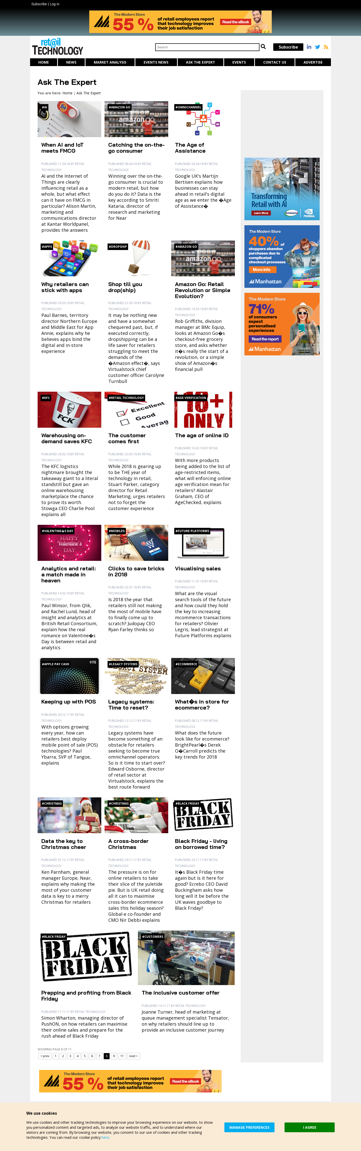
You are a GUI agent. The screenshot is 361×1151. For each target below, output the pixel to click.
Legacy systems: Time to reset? (131, 704)
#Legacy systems (123, 664)
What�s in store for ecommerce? (202, 704)
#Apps (47, 247)
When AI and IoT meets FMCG (62, 147)
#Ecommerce (186, 664)
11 (122, 1056)
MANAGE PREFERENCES (249, 1127)
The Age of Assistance (190, 147)
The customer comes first (127, 438)
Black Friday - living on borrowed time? (201, 843)
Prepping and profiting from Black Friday (86, 995)
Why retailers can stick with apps (65, 287)
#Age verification (190, 398)
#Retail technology (126, 398)
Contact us (274, 62)
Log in (54, 4)
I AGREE (309, 1127)
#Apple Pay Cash (55, 664)
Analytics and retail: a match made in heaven (68, 574)
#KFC (46, 398)
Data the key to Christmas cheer (63, 843)
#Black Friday (187, 803)
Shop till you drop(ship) (125, 287)
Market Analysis (110, 62)
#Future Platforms (192, 531)
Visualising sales (198, 568)
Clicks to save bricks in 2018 (136, 571)
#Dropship (118, 247)
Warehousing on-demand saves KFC (66, 438)
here (107, 1137)
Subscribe (39, 4)
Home (43, 62)
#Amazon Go (119, 107)
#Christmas (52, 803)
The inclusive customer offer (181, 992)
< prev (44, 1056)
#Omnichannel (188, 107)
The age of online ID (202, 435)
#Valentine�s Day (57, 531)
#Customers (152, 937)
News (71, 62)
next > (133, 1056)
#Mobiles (117, 531)
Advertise (313, 62)
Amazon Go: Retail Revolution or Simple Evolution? (202, 290)
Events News (156, 62)
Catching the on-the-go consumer (136, 147)
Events (239, 62)
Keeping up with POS (68, 701)
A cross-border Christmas (128, 843)
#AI (44, 107)
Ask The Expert (200, 62)
